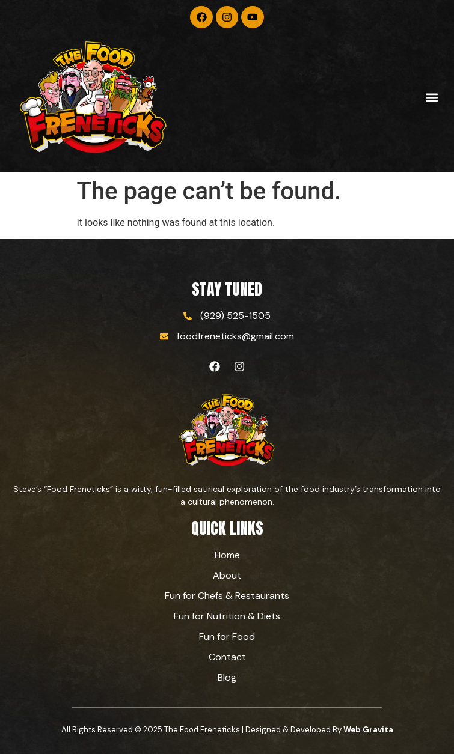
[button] (432, 98)
